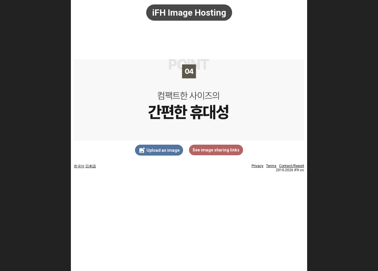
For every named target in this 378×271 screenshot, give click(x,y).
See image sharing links (216, 150)
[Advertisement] (189, 43)
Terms (271, 166)
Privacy (257, 166)
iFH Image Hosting (189, 12)
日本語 (90, 166)
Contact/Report (291, 166)
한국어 (79, 166)
